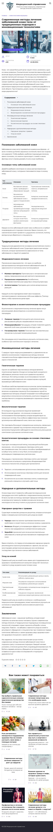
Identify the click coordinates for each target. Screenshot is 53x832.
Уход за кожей (16, 134)
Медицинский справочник (31, 4)
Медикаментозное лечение (20, 110)
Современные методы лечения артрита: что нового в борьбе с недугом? (39, 807)
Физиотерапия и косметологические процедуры (28, 113)
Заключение (12, 137)
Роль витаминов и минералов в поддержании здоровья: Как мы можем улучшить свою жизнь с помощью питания (13, 738)
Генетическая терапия (18, 118)
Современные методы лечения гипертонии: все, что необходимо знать (38, 698)
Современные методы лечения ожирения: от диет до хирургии (13, 760)
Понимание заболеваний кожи (19, 102)
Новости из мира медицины (13, 49)
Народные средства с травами (21, 131)
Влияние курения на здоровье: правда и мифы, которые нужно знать (38, 773)
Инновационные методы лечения (20, 116)
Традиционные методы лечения (19, 107)
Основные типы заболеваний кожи (23, 104)
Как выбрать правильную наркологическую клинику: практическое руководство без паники (13, 699)
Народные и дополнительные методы (21, 128)
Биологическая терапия (19, 121)
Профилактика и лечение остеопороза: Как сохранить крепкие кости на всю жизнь (13, 807)
